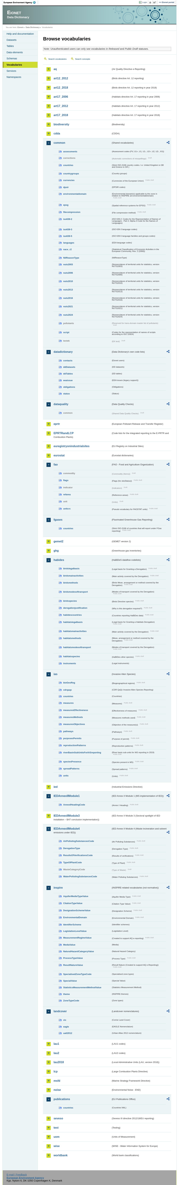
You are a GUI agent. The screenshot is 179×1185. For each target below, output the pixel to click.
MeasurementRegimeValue (77, 937)
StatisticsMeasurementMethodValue (82, 987)
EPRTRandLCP (63, 433)
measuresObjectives (74, 724)
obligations (69, 387)
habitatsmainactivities (75, 631)
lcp (55, 1071)
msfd (56, 1080)
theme (66, 994)
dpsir (66, 187)
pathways (68, 731)
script (66, 332)
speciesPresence (72, 761)
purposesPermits (72, 738)
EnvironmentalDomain (75, 917)
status (66, 393)
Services (11, 70)
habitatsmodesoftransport (77, 647)
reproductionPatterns (74, 745)
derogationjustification (75, 608)
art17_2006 (60, 96)
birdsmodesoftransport (75, 591)
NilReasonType (71, 257)
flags (65, 480)
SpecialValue (70, 980)
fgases (57, 519)
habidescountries (72, 615)
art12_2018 (60, 87)
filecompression (71, 212)
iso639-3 (67, 229)
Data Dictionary (33, 27)
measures (68, 703)
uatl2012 (67, 1033)
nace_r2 (67, 249)
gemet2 (58, 541)
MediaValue (69, 944)
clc (64, 1020)
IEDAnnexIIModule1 (66, 795)
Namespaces (13, 77)
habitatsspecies (71, 656)
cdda (56, 133)
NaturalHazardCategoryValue (78, 951)
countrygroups (71, 173)
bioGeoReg (69, 682)
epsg (65, 205)
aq (55, 69)
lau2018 (58, 1062)
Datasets (11, 40)
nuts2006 (68, 273)
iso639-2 (67, 219)
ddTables (68, 373)
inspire (58, 887)
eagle (66, 1026)
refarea (67, 494)
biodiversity (61, 124)
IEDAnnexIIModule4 (66, 828)
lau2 (56, 1053)
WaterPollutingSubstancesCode (80, 876)
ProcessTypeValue (73, 958)
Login (144, 2)
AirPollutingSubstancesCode (78, 841)
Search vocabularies (57, 59)
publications (61, 1099)
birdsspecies (70, 601)
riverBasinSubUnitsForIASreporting (82, 752)
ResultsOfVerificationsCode (78, 855)
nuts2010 (68, 281)
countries (68, 165)
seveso (58, 1118)
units (66, 775)
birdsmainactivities (73, 575)
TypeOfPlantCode (72, 862)
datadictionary (63, 351)
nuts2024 (68, 315)
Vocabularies (14, 64)
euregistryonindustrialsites (71, 446)
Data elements (14, 52)
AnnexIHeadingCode (74, 804)
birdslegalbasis (71, 568)
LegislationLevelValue (75, 931)
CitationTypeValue (72, 903)
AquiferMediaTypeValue (75, 896)
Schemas (11, 58)
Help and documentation (20, 33)
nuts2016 (68, 298)
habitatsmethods (72, 638)
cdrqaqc (67, 690)
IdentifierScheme (72, 924)
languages (68, 242)
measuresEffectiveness (75, 710)
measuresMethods (73, 717)
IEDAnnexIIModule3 (66, 815)
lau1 (56, 1043)
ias (55, 674)
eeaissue (68, 380)
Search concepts (82, 59)
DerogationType (71, 848)
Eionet (20, 27)
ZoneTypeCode (71, 1000)
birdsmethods (70, 582)
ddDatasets (69, 367)
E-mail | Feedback (17, 1174)
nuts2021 (68, 306)
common (59, 142)
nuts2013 (68, 289)
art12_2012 (60, 78)
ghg (56, 550)
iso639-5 (67, 236)
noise (57, 1089)
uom (56, 1136)
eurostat (59, 455)
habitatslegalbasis (73, 622)
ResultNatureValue (73, 965)
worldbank (60, 1155)
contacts (67, 360)
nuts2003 (68, 264)
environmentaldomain (74, 194)
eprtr (56, 423)
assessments (70, 151)
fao (55, 464)
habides (58, 559)
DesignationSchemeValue (76, 910)
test (55, 1127)
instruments (69, 663)
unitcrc (67, 508)
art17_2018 (60, 115)
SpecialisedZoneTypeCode (77, 974)
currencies (68, 180)
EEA (21, 2)
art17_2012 (60, 106)
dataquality (60, 404)
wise (56, 1146)
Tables (10, 46)
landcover (60, 1011)
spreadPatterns (71, 768)
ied (55, 786)
